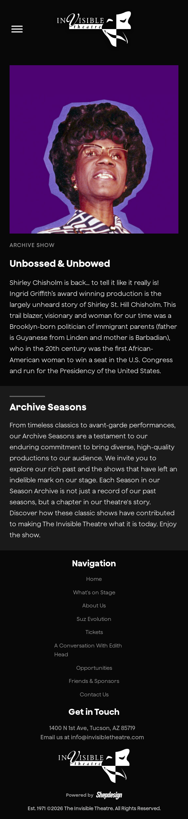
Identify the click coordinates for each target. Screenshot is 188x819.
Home (94, 579)
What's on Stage (94, 592)
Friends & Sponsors (94, 681)
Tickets (94, 632)
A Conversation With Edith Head (88, 650)
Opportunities (94, 668)
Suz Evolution (94, 619)
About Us (94, 605)
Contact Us (94, 694)
